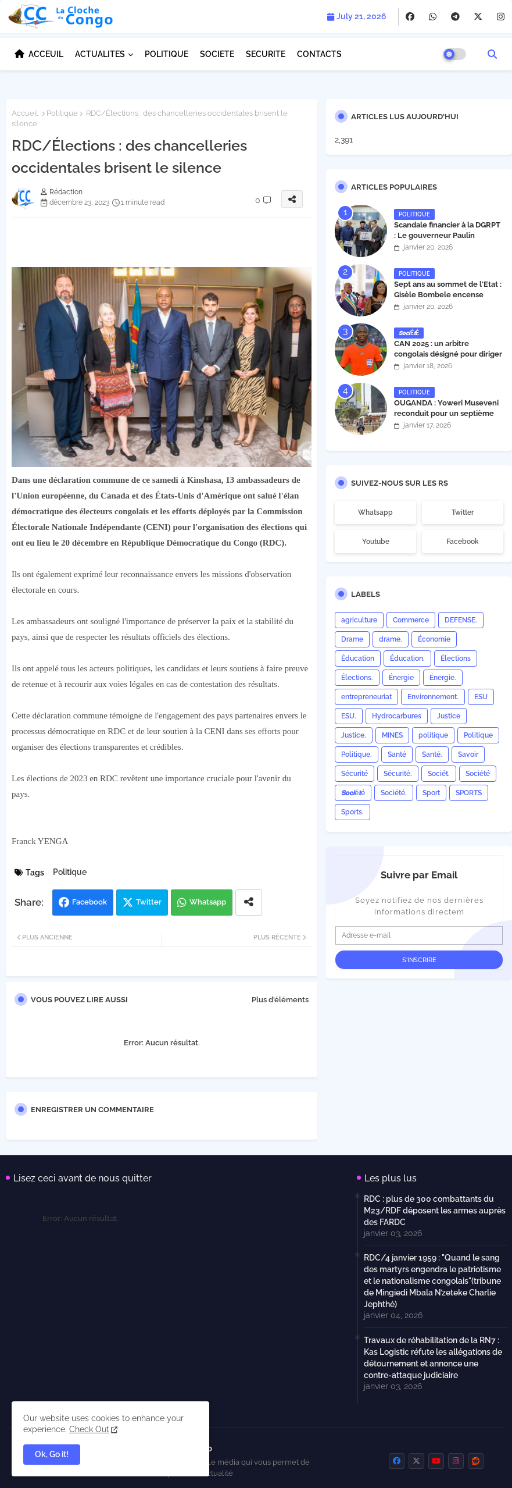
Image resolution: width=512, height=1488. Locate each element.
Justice (448, 716)
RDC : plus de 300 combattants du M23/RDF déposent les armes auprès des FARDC (435, 1210)
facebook (462, 541)
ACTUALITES (100, 54)
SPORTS (469, 793)
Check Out (89, 1429)
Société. (394, 793)
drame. (390, 639)
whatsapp (375, 512)
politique (433, 735)
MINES (392, 735)
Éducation (357, 658)
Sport (431, 793)
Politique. (356, 754)
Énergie (401, 678)
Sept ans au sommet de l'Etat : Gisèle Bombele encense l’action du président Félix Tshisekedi (448, 300)
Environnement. (433, 697)
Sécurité (354, 774)
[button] (492, 54)
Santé (397, 754)
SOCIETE (217, 54)
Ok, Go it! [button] (52, 1454)
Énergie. (442, 678)
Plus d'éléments (280, 999)
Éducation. (407, 658)
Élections (456, 658)
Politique (62, 113)
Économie (434, 639)
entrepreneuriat (366, 697)
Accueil (25, 113)
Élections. (357, 678)
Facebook (89, 902)
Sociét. (439, 774)
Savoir (468, 754)
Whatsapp (207, 902)
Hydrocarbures (396, 716)
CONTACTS (319, 54)
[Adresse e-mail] (419, 935)
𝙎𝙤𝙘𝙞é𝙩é (353, 793)
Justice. (353, 735)
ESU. (348, 716)
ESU (481, 697)
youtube (375, 541)
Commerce (411, 620)
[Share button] (248, 902)
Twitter (149, 902)
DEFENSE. (461, 620)
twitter (463, 512)
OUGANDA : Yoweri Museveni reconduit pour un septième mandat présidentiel (446, 413)
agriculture (359, 620)
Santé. (432, 754)
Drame (352, 639)
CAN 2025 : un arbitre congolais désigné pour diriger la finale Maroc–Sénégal (448, 354)
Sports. (352, 812)
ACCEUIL (45, 54)
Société (478, 774)
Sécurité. (398, 774)
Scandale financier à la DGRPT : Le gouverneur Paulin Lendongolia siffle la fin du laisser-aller (447, 240)
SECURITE (265, 54)
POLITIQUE (166, 54)
